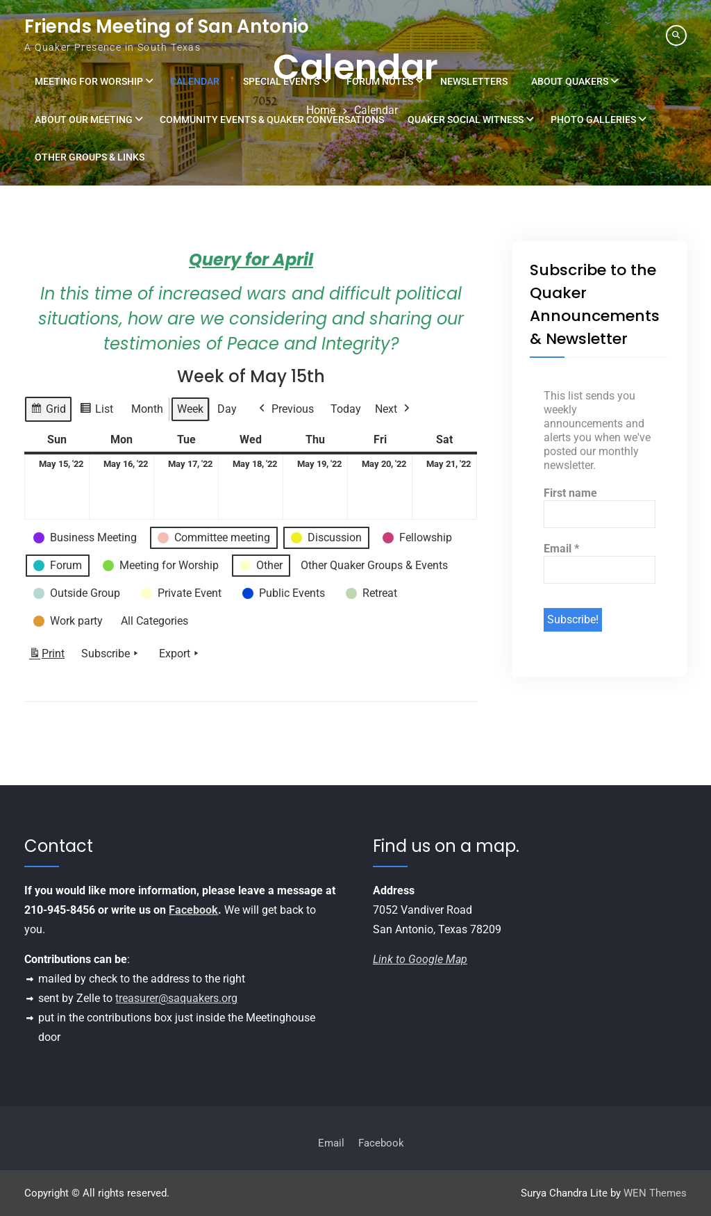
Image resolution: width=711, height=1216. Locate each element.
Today (346, 409)
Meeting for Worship (89, 81)
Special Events (281, 81)
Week (190, 409)
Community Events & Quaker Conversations (272, 119)
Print (46, 655)
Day (227, 409)
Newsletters (474, 81)
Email (561, 548)
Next (393, 409)
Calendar (194, 81)
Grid (48, 411)
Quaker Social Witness (466, 119)
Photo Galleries (593, 119)
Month (147, 409)
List (96, 411)
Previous (285, 409)
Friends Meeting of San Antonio (166, 26)
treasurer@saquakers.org (176, 998)
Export (180, 653)
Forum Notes (379, 81)
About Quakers (569, 81)
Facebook (193, 910)
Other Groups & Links (89, 157)
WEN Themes (655, 1193)
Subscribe (111, 653)
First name (570, 493)
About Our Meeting (84, 119)
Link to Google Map (420, 959)
